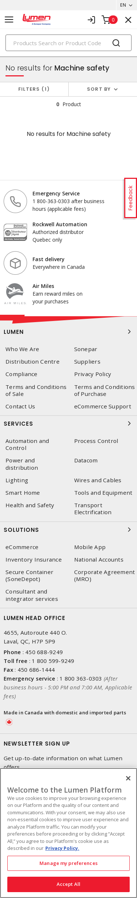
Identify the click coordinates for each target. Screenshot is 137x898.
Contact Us (20, 406)
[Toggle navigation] (9, 19)
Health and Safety (29, 505)
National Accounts (98, 559)
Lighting (16, 480)
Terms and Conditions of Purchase (104, 390)
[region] (68, 833)
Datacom (86, 460)
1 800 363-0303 (81, 678)
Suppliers (87, 361)
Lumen (68, 332)
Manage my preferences (68, 863)
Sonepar (86, 349)
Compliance (21, 374)
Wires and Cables (98, 480)
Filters (34, 89)
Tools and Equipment (103, 492)
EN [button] (123, 5)
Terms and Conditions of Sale (35, 390)
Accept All (68, 884)
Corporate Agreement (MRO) (104, 576)
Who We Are (22, 349)
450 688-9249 (44, 652)
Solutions (68, 530)
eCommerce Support (102, 406)
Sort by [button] (99, 89)
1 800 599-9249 (53, 660)
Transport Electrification (93, 509)
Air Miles (43, 285)
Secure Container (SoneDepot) (29, 576)
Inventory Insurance (33, 559)
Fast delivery (49, 259)
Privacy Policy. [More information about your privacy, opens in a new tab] (62, 848)
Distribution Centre (32, 361)
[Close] (128, 778)
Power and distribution (21, 464)
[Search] (68, 43)
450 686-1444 (36, 669)
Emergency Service (56, 193)
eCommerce (21, 547)
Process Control (96, 440)
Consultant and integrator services (31, 595)
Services (68, 423)
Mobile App (90, 547)
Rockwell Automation (60, 224)
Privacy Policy (92, 374)
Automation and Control (27, 444)
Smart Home (22, 492)
